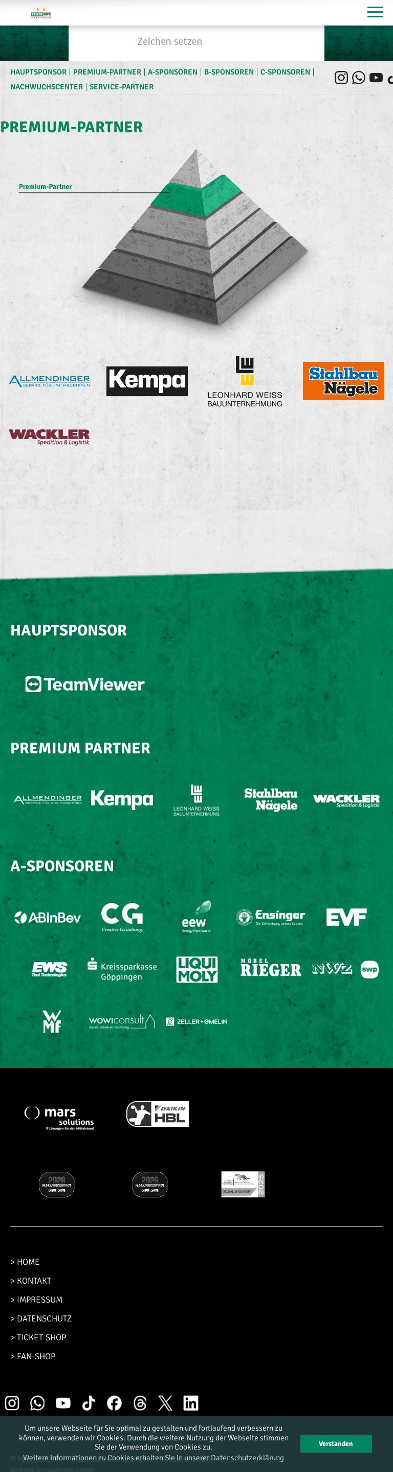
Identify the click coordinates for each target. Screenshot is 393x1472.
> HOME (25, 1262)
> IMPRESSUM (36, 1299)
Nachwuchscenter (46, 86)
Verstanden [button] (336, 1443)
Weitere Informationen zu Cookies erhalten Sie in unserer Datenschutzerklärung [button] (153, 1457)
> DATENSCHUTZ (41, 1318)
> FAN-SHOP (32, 1356)
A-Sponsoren (173, 72)
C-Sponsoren (285, 72)
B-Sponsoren (229, 72)
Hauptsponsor (38, 72)
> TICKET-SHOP (38, 1337)
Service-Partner (122, 86)
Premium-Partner (107, 72)
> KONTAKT (30, 1280)
